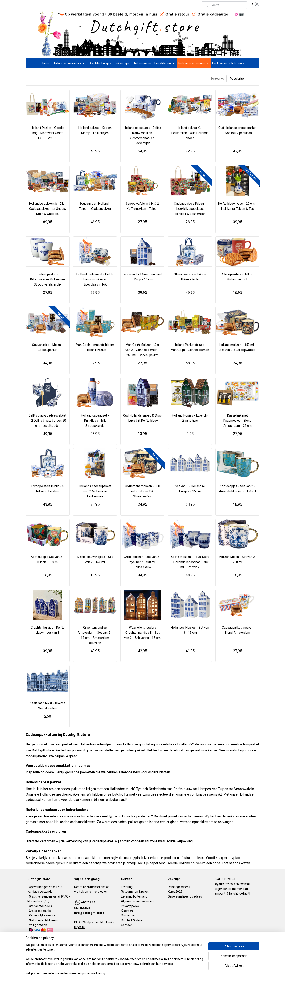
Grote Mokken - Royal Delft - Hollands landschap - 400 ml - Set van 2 (190, 562)
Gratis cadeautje (40, 910)
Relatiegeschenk (179, 887)
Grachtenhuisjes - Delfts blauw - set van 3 (47, 630)
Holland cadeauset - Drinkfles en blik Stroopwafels (95, 421)
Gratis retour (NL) (40, 906)
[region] (114, 959)
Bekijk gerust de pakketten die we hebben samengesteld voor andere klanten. (113, 772)
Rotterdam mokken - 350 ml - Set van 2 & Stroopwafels (142, 491)
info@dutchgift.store (89, 913)
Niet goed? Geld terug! (43, 920)
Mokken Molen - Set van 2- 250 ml (237, 559)
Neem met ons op (92, 887)
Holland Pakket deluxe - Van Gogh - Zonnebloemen (190, 347)
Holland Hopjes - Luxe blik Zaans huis (190, 418)
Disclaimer (128, 915)
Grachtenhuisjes (100, 63)
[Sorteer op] (241, 78)
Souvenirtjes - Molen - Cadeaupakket (47, 347)
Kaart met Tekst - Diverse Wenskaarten (47, 705)
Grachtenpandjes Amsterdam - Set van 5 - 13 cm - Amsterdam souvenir (95, 635)
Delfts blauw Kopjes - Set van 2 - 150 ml (95, 559)
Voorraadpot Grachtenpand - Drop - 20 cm (142, 276)
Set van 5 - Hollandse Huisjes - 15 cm (190, 488)
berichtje (95, 863)
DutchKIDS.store (132, 920)
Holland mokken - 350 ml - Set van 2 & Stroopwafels (237, 347)
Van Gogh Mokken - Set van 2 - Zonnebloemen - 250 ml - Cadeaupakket (142, 350)
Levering (127, 887)
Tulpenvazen (142, 63)
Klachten (127, 910)
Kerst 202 (174, 891)
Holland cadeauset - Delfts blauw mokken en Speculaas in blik (95, 279)
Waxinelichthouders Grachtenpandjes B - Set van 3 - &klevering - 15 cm (142, 633)
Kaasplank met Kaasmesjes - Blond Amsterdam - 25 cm (237, 421)
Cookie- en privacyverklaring (86, 973)
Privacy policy (130, 906)
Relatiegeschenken (193, 63)
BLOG (78, 922)
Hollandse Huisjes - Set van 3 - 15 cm (190, 630)
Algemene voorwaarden (137, 901)
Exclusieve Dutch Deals (228, 63)
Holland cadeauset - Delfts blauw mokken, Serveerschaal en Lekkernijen (142, 135)
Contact (126, 925)
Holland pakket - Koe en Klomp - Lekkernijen (95, 130)
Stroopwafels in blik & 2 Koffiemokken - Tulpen (142, 206)
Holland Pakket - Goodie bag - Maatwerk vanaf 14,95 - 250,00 (47, 133)
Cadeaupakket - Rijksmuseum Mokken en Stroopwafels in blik (47, 279)
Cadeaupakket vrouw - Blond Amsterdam (237, 630)
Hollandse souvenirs (69, 63)
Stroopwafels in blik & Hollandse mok (237, 276)
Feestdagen (164, 63)
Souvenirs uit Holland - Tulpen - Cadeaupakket (95, 206)
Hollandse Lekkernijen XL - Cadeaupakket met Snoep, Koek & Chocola (47, 209)
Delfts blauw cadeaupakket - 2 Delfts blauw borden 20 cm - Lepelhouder (47, 421)
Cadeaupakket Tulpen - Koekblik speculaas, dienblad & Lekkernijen (190, 209)
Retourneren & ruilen (135, 891)
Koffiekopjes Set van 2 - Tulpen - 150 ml (47, 559)
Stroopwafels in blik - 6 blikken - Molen (190, 276)
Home (45, 63)
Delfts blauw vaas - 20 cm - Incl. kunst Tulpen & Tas (237, 206)
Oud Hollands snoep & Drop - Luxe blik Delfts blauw (142, 418)
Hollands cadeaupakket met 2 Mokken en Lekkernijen (95, 491)
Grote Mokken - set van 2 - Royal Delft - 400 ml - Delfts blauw (142, 562)
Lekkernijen (122, 63)
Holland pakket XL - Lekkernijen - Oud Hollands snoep (189, 133)
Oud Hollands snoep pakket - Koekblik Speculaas (237, 130)
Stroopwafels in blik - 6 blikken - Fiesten (47, 488)
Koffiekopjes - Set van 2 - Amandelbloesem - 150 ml (237, 488)
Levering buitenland (134, 896)
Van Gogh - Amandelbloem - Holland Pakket (95, 347)
